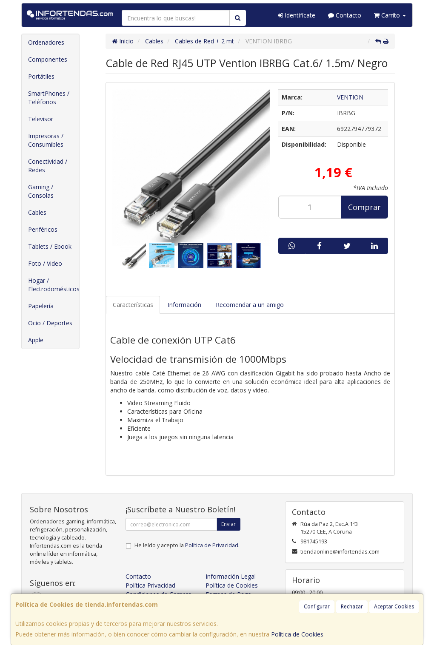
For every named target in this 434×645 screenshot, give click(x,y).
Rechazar (352, 606)
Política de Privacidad (211, 545)
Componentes (47, 59)
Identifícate (296, 15)
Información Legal (231, 576)
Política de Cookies (297, 634)
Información (184, 305)
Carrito (390, 15)
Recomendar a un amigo (250, 305)
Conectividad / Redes (47, 165)
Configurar (317, 606)
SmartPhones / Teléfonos (48, 97)
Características (133, 305)
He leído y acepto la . (187, 545)
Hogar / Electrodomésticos (53, 284)
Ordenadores (46, 42)
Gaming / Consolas (41, 191)
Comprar (364, 207)
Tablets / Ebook (49, 246)
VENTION (350, 97)
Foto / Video (45, 263)
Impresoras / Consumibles (45, 140)
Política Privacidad (150, 585)
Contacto (344, 15)
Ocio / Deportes (50, 323)
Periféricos (42, 229)
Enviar (228, 524)
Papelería (41, 306)
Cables (37, 212)
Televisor (40, 119)
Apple (35, 340)
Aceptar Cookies (394, 606)
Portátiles (41, 76)
